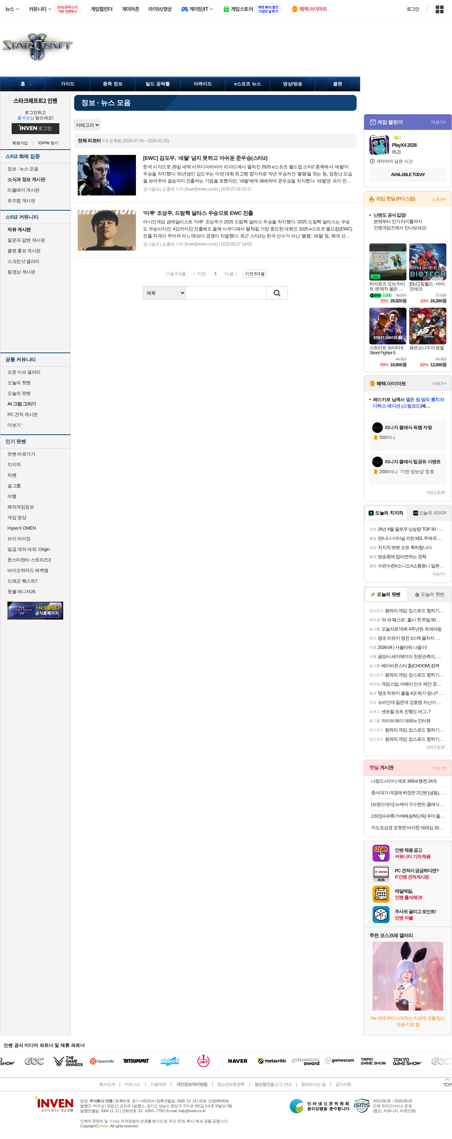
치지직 (14, 464)
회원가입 (20, 143)
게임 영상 (16, 517)
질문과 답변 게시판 (26, 240)
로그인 (413, 9)
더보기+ (438, 122)
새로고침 (434, 492)
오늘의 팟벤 (19, 393)
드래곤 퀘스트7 (22, 581)
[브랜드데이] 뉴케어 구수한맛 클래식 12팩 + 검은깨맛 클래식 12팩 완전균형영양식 (408, 804)
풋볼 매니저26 (21, 591)
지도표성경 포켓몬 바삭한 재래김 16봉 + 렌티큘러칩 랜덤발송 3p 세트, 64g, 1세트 (408, 827)
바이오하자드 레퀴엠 (27, 570)
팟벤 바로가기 (21, 454)
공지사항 (343, 1084)
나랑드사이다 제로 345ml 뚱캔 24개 (403, 781)
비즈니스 (132, 1084)
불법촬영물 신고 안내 (273, 1084)
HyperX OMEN (21, 528)
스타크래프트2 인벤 (35, 100)
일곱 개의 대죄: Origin (28, 549)
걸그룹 (14, 485)
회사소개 (107, 1084)
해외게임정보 (20, 507)
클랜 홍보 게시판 (24, 250)
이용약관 (158, 1084)
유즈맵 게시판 (21, 200)
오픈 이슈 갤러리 (24, 372)
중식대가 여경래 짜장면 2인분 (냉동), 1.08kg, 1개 (408, 792)
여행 (11, 496)
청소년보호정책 (230, 1084)
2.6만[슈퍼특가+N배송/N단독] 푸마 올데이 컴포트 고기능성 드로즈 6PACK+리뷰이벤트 (408, 816)
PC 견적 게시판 (22, 414)
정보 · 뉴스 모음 (22, 169)
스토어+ (439, 199)
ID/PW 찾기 (48, 143)
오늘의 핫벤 (19, 382)
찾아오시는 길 (313, 1084)
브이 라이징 (19, 538)
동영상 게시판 (21, 272)
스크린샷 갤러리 (23, 261)
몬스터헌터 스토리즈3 (28, 560)
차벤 (11, 475)
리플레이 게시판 (23, 190)
